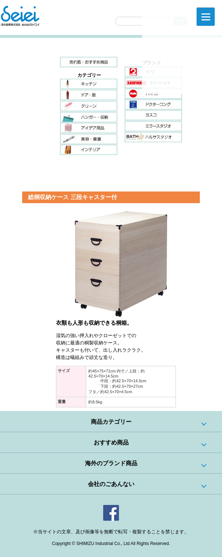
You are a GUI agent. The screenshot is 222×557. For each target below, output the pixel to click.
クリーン (88, 105)
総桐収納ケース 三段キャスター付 (72, 197)
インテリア (88, 149)
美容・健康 (88, 138)
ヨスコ (153, 115)
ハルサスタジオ (153, 137)
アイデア (88, 127)
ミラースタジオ (153, 126)
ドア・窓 (88, 95)
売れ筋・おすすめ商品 (88, 62)
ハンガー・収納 (88, 116)
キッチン (88, 84)
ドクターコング (153, 104)
